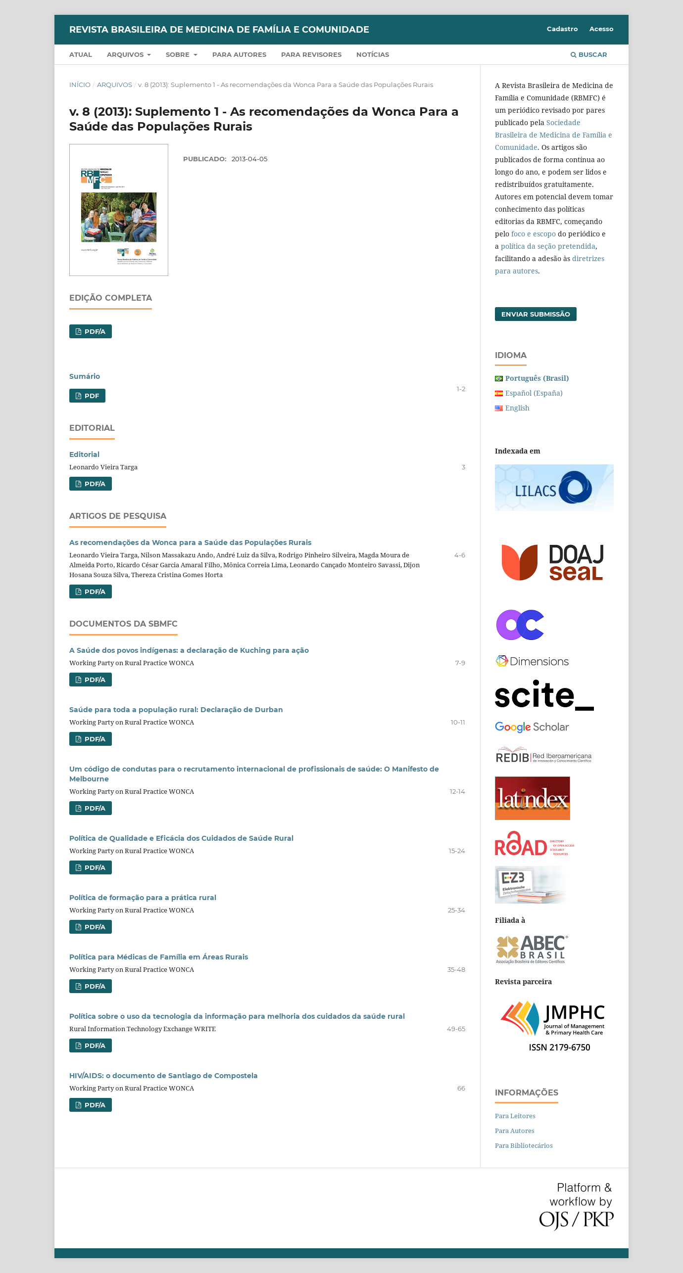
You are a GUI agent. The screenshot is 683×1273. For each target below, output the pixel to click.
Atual (80, 54)
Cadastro (562, 29)
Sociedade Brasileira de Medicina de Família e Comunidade (553, 135)
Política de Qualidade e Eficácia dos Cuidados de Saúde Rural (181, 838)
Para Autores (515, 1130)
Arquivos (126, 54)
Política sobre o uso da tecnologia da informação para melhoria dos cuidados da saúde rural (237, 1016)
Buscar (589, 54)
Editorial (84, 454)
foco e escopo (533, 233)
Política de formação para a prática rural (142, 897)
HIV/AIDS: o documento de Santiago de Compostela (163, 1075)
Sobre (179, 54)
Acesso (601, 29)
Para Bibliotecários (524, 1145)
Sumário (84, 376)
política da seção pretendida (548, 246)
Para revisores (311, 54)
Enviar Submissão (535, 314)
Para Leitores (515, 1115)
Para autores (239, 54)
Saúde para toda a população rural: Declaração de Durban (176, 709)
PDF (91, 396)
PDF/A (94, 331)
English (517, 407)
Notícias (372, 54)
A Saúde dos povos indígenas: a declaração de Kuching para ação (189, 650)
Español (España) (534, 393)
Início (80, 85)
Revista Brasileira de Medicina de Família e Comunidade (219, 29)
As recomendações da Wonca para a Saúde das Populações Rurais (190, 542)
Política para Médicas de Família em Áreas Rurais (158, 957)
